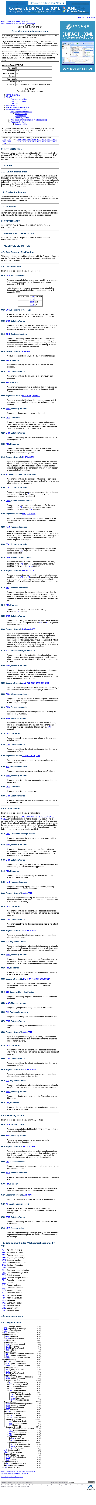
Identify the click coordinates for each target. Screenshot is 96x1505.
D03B (54, 141)
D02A (39, 141)
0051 (32, 305)
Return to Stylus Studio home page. (12, 1492)
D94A (9, 140)
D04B (9, 143)
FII (23, 457)
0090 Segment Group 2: (11, 396)
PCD (29, 683)
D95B (24, 140)
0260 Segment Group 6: (11, 629)
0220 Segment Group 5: (11, 570)
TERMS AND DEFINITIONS (17, 107)
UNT (7, 1228)
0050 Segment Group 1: (11, 351)
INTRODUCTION (13, 95)
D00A (14, 141)
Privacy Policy (11, 1497)
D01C (34, 141)
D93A (4, 140)
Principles (14, 103)
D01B (29, 141)
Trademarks (28, 1497)
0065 (32, 297)
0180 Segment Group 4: (11, 514)
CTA (27, 457)
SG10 (46, 817)
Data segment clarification (21, 112)
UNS (8, 1124)
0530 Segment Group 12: (12, 979)
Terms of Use (20, 1497)
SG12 (3, 819)
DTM (8, 321)
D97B (44, 140)
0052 (32, 299)
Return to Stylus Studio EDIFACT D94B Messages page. (18, 23)
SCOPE (9, 97)
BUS (8, 334)
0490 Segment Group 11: (12, 931)
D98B (54, 140)
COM (31, 457)
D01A (24, 141)
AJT (25, 931)
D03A (49, 141)
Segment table (21, 124)
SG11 (51, 817)
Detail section (20, 116)
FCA (24, 629)
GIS (25, 1146)
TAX (24, 756)
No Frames (90, 17)
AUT (25, 1195)
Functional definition (18, 99)
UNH (8, 275)
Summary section (22, 118)
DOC (23, 817)
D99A (4, 141)
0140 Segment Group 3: (11, 457)
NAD (24, 514)
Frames (81, 17)
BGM (8, 310)
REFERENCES (12, 105)
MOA (24, 396)
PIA (33, 979)
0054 (32, 302)
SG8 (47, 683)
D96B (34, 140)
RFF (24, 351)
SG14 (47, 979)
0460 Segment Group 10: (12, 893)
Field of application (18, 101)
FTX (7, 382)
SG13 (42, 979)
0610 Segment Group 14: (12, 1070)
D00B (19, 141)
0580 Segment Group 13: (12, 1032)
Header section (21, 114)
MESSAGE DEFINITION (16, 110)
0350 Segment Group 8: (11, 756)
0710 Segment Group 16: (12, 1195)
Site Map (3, 1497)
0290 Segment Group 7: (11, 683)
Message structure (18, 122)
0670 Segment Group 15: (12, 1146)
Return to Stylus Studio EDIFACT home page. (15, 21)
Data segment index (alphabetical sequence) (28, 120)
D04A (4, 143)
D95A (19, 140)
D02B (44, 141)
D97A (39, 140)
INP (23, 570)
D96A (29, 140)
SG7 (33, 629)
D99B (9, 141)
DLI (24, 979)
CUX (29, 396)
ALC (24, 683)
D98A (49, 140)
